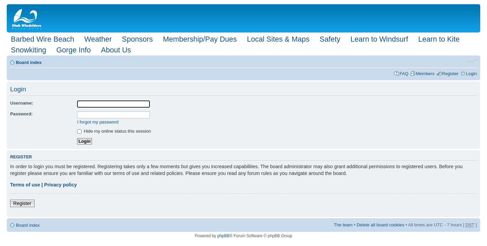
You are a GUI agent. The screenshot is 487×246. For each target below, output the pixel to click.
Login (471, 73)
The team (343, 224)
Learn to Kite (439, 39)
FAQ (403, 73)
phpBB (223, 235)
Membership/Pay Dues (200, 39)
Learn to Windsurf (379, 39)
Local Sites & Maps (278, 39)
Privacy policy (60, 184)
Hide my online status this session (114, 131)
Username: (21, 103)
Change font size (472, 60)
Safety (330, 39)
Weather (98, 39)
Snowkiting (28, 50)
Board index (29, 62)
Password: (21, 113)
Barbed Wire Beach (42, 39)
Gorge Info (73, 50)
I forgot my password (97, 122)
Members (425, 73)
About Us (116, 50)
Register (450, 73)
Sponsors (137, 39)
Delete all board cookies (380, 224)
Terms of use (25, 184)
